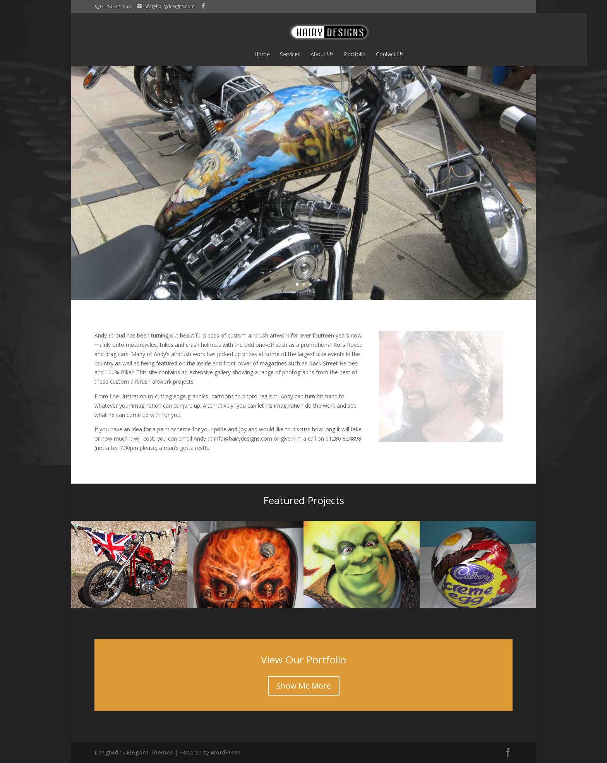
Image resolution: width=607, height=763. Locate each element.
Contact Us (364, 54)
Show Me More (303, 685)
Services (264, 54)
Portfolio (329, 54)
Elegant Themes (150, 752)
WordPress (226, 752)
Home (236, 54)
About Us (296, 54)
